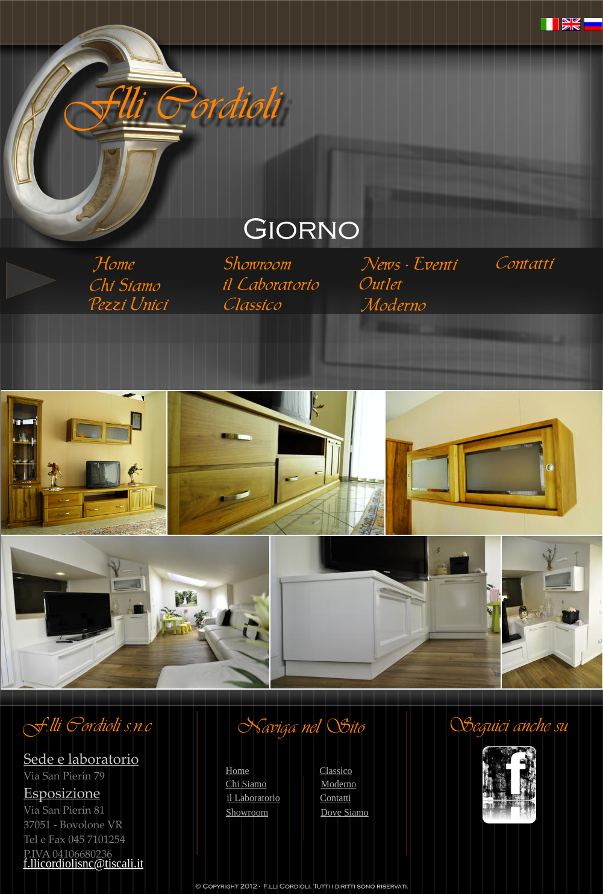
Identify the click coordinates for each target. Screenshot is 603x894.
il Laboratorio (253, 798)
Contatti (335, 798)
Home (237, 771)
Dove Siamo (344, 812)
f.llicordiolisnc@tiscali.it (83, 863)
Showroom (247, 812)
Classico (335, 771)
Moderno (339, 784)
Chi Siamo (245, 784)
